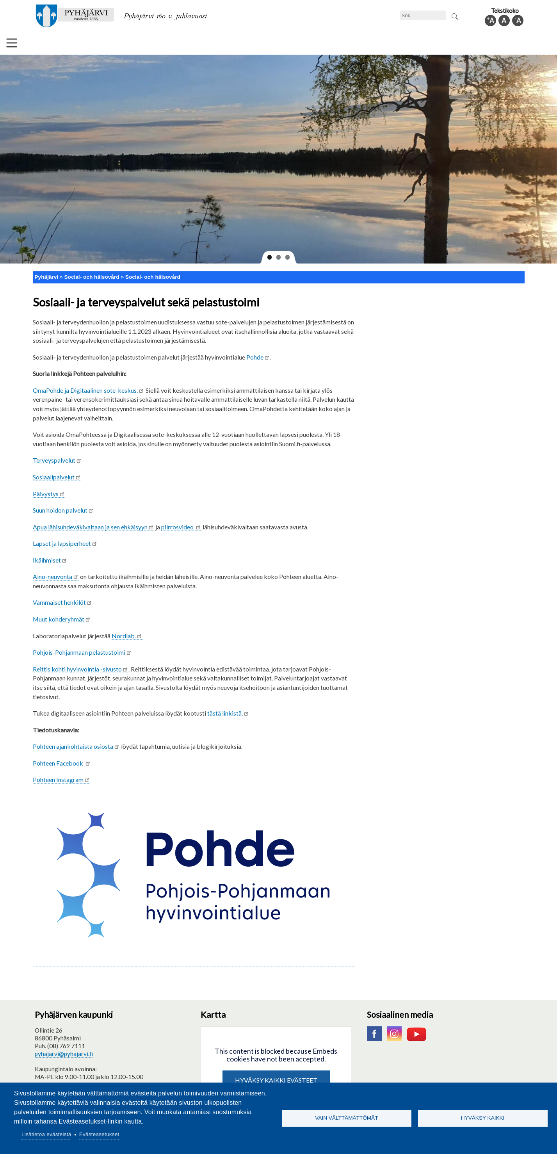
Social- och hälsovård (253, 44)
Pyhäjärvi (47, 274)
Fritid (203, 44)
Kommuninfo (472, 44)
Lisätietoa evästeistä (46, 1134)
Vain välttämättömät (346, 1118)
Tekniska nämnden (100, 44)
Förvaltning (425, 44)
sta (76, 743)
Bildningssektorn (160, 44)
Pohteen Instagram (61, 776)
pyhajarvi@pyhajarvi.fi (64, 1050)
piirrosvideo (181, 523)
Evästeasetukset (99, 1134)
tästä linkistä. (228, 710)
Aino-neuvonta (56, 573)
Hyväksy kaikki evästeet (276, 1076)
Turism (304, 44)
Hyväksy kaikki (483, 1118)
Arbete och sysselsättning (362, 44)
